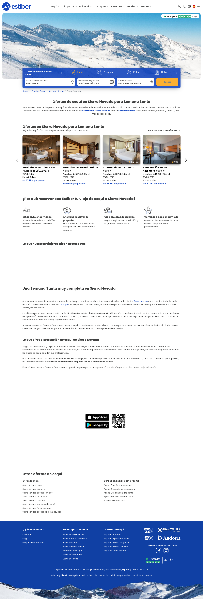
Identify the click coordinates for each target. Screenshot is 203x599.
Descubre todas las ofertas (162, 130)
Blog (24, 538)
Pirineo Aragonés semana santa (119, 489)
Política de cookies (96, 575)
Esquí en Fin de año (72, 554)
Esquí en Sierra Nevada (115, 550)
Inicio (25, 91)
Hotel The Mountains (38, 167)
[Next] (176, 73)
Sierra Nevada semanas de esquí (38, 504)
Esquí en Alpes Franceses (116, 538)
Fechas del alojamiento (88, 80)
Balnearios (85, 6)
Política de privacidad (74, 575)
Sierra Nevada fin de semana (36, 508)
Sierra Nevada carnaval (33, 489)
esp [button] (196, 6)
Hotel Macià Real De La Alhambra (156, 169)
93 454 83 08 (142, 569)
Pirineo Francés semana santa (118, 485)
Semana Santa (56, 91)
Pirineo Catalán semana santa (118, 492)
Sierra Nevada (141, 301)
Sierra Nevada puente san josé (37, 492)
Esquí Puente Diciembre (75, 538)
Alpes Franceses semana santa (119, 496)
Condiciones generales (118, 575)
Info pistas (68, 6)
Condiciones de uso (142, 575)
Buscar (167, 82)
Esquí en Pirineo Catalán (116, 546)
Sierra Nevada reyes (32, 485)
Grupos (144, 6)
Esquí (54, 6)
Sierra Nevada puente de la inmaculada (41, 512)
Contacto (27, 534)
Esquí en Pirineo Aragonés (116, 542)
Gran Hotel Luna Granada (118, 169)
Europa (64, 304)
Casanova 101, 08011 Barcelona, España (110, 569)
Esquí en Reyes (70, 558)
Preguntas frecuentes (33, 542)
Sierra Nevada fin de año (34, 496)
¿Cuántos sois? (125, 80)
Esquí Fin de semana (73, 534)
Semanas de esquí (72, 550)
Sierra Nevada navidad (33, 500)
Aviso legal (56, 575)
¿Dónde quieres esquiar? (37, 80)
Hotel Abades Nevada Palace (80, 169)
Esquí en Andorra (112, 534)
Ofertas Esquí (38, 91)
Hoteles (131, 6)
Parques (101, 6)
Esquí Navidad (70, 542)
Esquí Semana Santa (73, 546)
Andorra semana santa (115, 500)
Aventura (116, 6)
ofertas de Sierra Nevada (96, 110)
